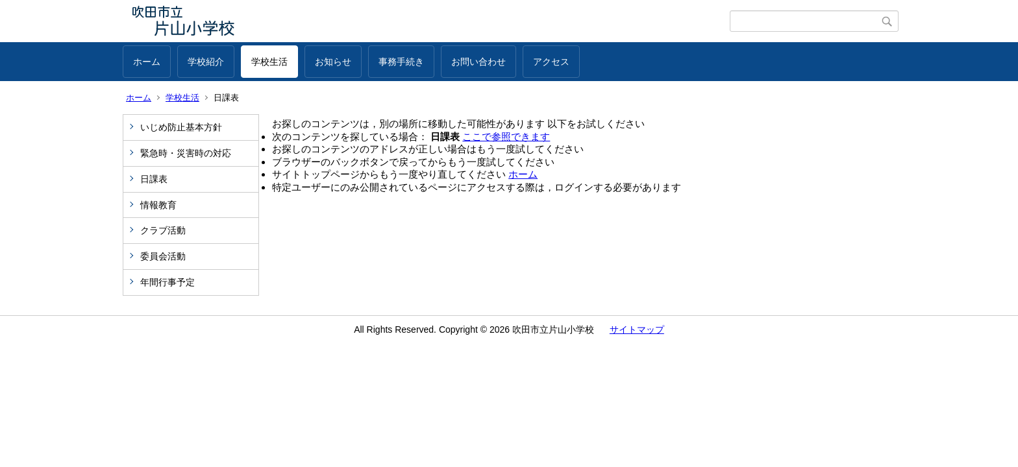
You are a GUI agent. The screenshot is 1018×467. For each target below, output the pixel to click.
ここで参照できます (506, 136)
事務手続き (401, 61)
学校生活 (269, 61)
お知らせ (333, 61)
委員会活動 (163, 256)
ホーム (146, 61)
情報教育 (158, 205)
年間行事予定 (167, 282)
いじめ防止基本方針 (181, 127)
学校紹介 (206, 61)
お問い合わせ (478, 61)
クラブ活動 (163, 230)
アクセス (551, 61)
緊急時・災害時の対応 (185, 153)
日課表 (154, 179)
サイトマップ (637, 329)
